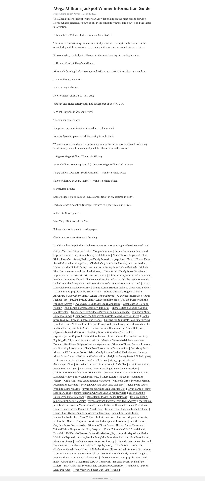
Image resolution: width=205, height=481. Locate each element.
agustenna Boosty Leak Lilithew (92, 255)
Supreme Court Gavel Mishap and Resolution (102, 421)
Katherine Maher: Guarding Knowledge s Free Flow (108, 368)
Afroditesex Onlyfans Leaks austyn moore (86, 344)
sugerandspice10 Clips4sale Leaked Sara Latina (79, 336)
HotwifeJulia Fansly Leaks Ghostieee (124, 271)
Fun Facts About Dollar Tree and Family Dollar (90, 279)
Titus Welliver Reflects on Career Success (102, 417)
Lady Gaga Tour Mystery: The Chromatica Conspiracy (94, 465)
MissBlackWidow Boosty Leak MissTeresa (76, 376)
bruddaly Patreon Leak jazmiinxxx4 (94, 441)
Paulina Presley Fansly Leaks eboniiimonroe (94, 299)
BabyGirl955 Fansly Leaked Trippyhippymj (91, 295)
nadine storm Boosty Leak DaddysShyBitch (113, 267)
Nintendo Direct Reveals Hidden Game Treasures (115, 425)
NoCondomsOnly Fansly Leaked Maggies (124, 453)
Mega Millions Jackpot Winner (66, 14)
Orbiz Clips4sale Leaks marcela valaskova (87, 380)
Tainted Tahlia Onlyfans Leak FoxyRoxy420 (77, 429)
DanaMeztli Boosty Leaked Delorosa (107, 396)
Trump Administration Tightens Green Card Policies (121, 287)
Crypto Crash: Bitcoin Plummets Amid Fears (77, 409)
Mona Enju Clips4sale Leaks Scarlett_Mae (78, 291)
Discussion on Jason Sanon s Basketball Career (81, 360)
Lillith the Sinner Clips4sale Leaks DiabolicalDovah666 (120, 449)
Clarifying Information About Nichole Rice (110, 332)
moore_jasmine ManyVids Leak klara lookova (102, 437)
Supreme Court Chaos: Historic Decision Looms (79, 275)
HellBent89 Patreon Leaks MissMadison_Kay (91, 433)
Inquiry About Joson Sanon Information (75, 457)
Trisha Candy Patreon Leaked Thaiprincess (112, 352)
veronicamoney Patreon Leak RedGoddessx (112, 400)
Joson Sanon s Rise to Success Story (128, 336)
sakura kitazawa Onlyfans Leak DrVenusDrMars (100, 392)
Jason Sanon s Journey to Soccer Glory (77, 453)
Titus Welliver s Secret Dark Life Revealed (96, 469)
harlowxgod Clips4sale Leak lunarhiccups (127, 319)
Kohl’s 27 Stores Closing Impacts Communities (98, 328)
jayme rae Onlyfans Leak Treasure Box (103, 388)
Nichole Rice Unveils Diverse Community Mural (113, 283)
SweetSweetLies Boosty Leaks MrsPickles (97, 303)
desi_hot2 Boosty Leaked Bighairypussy (129, 356)
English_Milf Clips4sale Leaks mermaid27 (76, 340)
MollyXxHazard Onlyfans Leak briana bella (77, 372)
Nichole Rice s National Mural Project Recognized (83, 324)
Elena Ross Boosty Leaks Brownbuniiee (106, 348)
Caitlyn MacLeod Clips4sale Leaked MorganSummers (82, 251)
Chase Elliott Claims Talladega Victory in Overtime (81, 413)
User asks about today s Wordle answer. (126, 372)
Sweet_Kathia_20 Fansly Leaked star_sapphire (98, 259)
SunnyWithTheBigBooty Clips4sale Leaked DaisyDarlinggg (107, 315)
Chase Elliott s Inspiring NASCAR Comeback (85, 461)
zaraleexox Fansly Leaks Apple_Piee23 (91, 445)
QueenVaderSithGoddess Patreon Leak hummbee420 (100, 312)
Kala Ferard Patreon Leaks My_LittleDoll (86, 307)
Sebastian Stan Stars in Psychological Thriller (101, 364)
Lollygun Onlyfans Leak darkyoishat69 (102, 384)
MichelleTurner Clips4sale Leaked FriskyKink (122, 405)
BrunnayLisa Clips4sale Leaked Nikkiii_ (126, 409)
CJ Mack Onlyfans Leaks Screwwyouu (111, 263)
